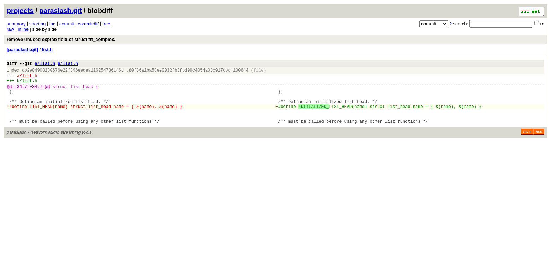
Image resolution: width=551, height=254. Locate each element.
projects (20, 10)
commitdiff (88, 23)
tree (106, 23)
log (52, 23)
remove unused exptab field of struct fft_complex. (61, 39)
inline (23, 29)
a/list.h (45, 64)
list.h (47, 49)
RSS (538, 144)
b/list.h (68, 64)
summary (16, 23)
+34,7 (36, 92)
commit (66, 23)
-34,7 (20, 92)
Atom (527, 144)
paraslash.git (60, 10)
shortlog (37, 23)
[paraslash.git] (22, 49)
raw (10, 29)
